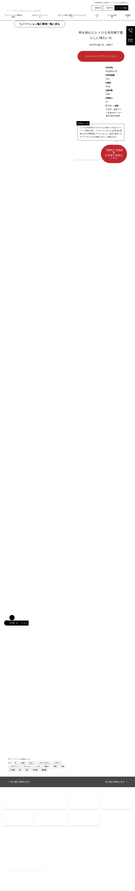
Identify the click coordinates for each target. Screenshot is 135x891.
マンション (27, 766)
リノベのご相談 (121, 8)
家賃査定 (73, 856)
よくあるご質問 (50, 852)
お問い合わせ (75, 848)
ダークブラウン (45, 763)
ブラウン (57, 763)
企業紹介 (115, 848)
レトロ (38, 766)
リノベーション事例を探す (54, 848)
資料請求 (97, 8)
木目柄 (12, 770)
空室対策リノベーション (97, 856)
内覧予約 (108, 8)
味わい (47, 766)
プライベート (14, 766)
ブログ (90, 848)
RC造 (23, 763)
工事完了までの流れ (52, 859)
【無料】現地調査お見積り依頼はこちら (114, 154)
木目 (62, 766)
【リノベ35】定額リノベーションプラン (23, 852)
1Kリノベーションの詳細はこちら (19, 759)
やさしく (32, 763)
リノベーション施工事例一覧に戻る (39, 24)
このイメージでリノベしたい (100, 56)
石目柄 (35, 770)
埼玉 (55, 766)
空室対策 (90, 852)
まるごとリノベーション (16, 848)
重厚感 (44, 770)
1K (15, 763)
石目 (26, 770)
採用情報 (115, 852)
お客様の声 (48, 856)
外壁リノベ (11, 856)
